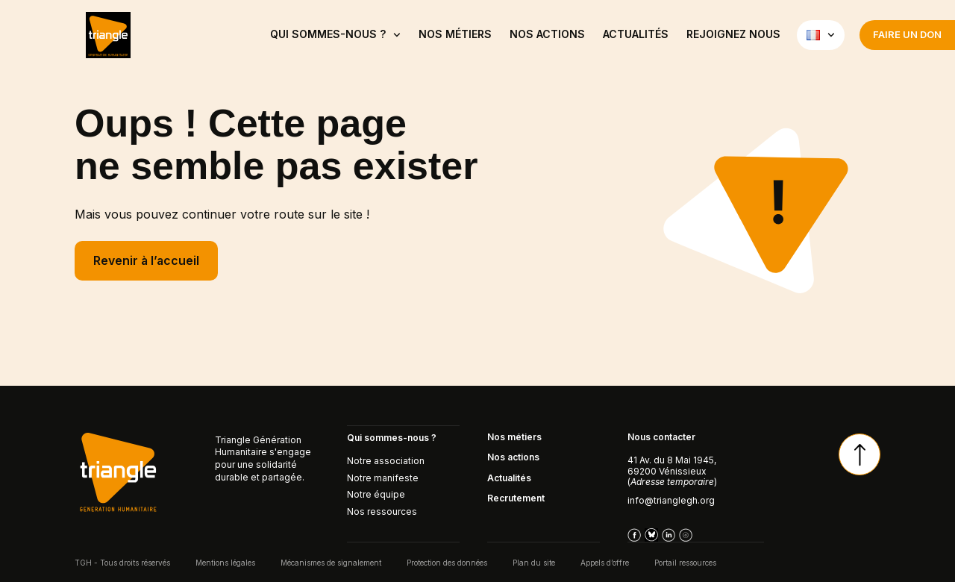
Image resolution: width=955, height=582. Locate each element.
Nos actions (547, 34)
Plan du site (534, 561)
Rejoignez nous (733, 34)
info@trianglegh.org (671, 500)
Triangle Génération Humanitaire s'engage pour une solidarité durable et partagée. (263, 458)
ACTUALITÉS (635, 34)
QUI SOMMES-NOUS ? (335, 35)
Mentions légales (225, 561)
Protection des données (447, 561)
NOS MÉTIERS (455, 34)
